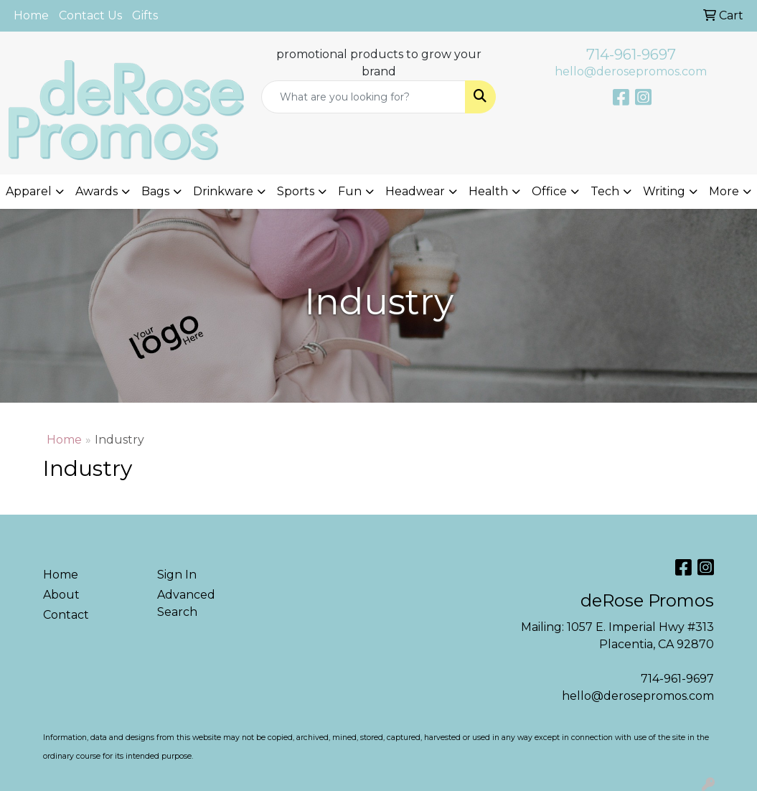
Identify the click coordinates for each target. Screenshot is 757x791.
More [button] (724, 191)
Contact (66, 615)
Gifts (145, 15)
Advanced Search (186, 603)
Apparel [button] (29, 191)
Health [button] (488, 191)
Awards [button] (96, 191)
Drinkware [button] (223, 191)
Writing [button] (664, 191)
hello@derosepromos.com (631, 71)
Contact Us (90, 15)
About (61, 595)
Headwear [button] (415, 191)
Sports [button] (295, 191)
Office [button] (549, 191)
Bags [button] (155, 191)
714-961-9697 (631, 54)
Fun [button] (350, 191)
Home (31, 15)
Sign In (177, 574)
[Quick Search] (363, 96)
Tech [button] (605, 191)
